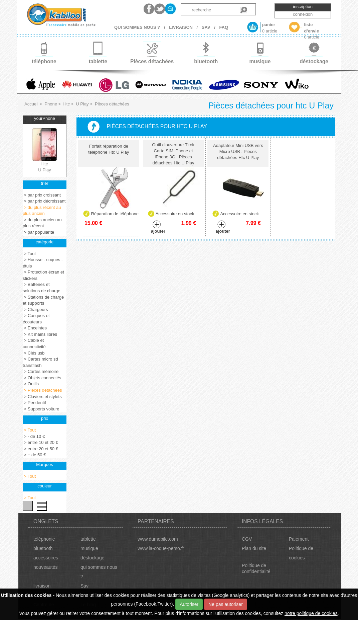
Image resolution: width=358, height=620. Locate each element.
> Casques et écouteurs (36, 318)
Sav (84, 586)
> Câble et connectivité (34, 343)
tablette (88, 539)
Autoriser (189, 604)
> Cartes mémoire (40, 371)
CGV (247, 539)
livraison (41, 586)
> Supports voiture (41, 408)
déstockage (92, 557)
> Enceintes (35, 327)
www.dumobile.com (158, 539)
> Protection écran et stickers (43, 275)
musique (89, 548)
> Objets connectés (42, 377)
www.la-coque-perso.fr (161, 548)
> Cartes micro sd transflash (40, 362)
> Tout (29, 253)
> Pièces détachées (42, 390)
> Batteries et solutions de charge (41, 287)
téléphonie (44, 539)
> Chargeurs (35, 309)
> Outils (31, 383)
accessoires (45, 557)
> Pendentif (34, 402)
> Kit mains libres (40, 334)
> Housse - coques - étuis (43, 262)
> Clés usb (33, 353)
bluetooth (43, 548)
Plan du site (254, 548)
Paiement (299, 539)
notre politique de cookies (311, 613)
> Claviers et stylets (42, 396)
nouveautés (45, 567)
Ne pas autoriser (225, 604)
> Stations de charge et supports (43, 300)
